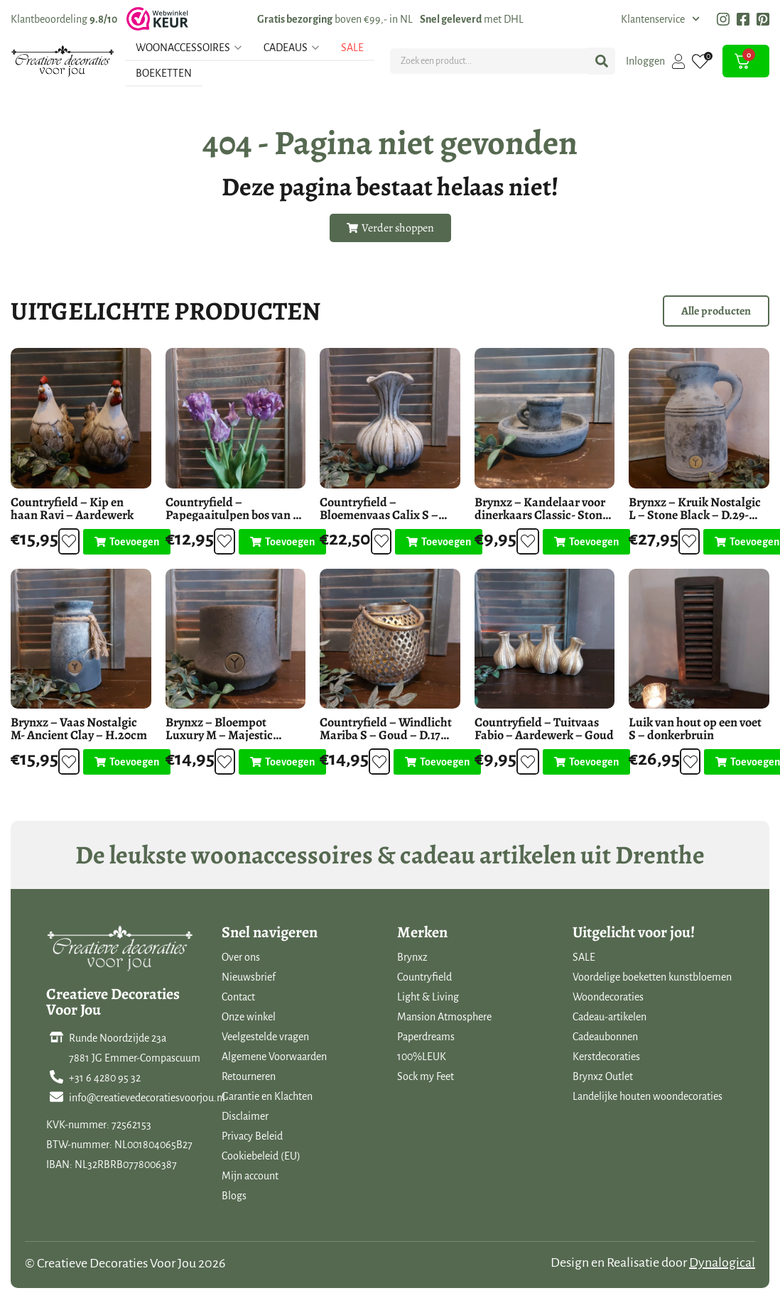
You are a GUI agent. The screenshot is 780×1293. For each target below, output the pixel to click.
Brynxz (412, 957)
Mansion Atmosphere (444, 1016)
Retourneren (249, 1076)
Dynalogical (722, 1262)
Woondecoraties (608, 997)
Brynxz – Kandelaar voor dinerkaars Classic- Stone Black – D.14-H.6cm (541, 514)
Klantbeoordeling (64, 19)
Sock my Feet (425, 1076)
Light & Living (428, 997)
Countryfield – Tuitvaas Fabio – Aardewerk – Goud (544, 728)
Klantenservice (660, 19)
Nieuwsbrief (249, 977)
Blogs (234, 1195)
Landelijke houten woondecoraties (647, 1096)
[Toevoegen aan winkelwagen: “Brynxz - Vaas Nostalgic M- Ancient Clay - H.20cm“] (126, 762)
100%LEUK (421, 1056)
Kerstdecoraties (606, 1056)
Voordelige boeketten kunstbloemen (652, 977)
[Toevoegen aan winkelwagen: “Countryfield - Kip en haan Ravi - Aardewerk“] (126, 542)
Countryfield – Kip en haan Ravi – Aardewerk (72, 508)
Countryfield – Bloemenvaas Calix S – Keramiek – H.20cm (379, 514)
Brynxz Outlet (603, 1076)
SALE (584, 957)
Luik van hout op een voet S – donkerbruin (695, 728)
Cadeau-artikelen (609, 1016)
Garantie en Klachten (267, 1096)
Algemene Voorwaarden (274, 1056)
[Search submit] (601, 61)
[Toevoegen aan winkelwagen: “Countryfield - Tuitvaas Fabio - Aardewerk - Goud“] (585, 762)
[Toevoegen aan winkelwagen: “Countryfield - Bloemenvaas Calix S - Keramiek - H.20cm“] (438, 542)
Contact (238, 997)
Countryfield (424, 977)
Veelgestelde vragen (265, 1036)
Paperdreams (426, 1036)
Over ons (241, 957)
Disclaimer (245, 1116)
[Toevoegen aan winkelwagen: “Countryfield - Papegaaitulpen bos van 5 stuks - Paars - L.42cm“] (281, 542)
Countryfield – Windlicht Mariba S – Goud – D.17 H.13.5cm (386, 735)
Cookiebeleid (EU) (261, 1156)
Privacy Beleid (252, 1136)
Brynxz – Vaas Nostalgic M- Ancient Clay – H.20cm (79, 728)
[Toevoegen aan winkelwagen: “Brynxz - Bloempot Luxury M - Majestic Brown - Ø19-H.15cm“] (281, 762)
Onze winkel (249, 1016)
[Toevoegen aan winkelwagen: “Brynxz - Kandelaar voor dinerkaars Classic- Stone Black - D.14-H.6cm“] (585, 542)
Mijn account (250, 1176)
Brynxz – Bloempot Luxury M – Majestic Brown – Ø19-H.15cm (219, 735)
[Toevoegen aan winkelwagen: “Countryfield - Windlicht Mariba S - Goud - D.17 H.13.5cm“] (436, 762)
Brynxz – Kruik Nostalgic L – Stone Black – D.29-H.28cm (695, 514)
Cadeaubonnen (605, 1036)
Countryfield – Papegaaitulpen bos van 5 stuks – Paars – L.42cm (232, 514)
